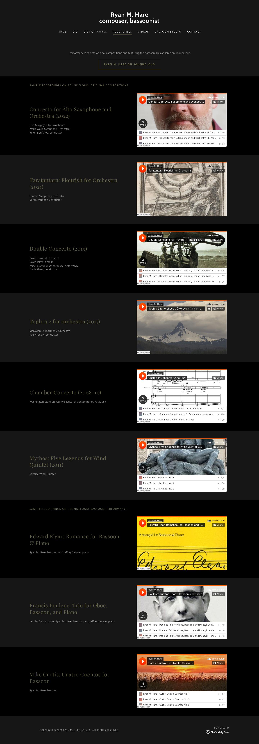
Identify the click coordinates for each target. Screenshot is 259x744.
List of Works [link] (95, 31)
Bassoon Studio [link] (168, 31)
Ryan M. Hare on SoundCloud (129, 64)
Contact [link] (194, 31)
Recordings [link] (122, 31)
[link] (130, 22)
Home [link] (62, 31)
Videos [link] (143, 31)
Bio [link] (75, 31)
